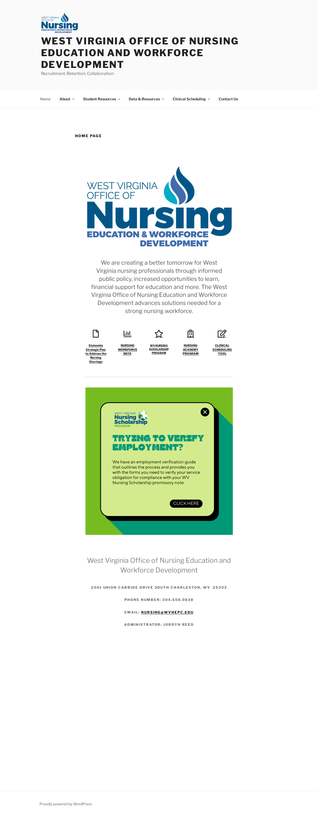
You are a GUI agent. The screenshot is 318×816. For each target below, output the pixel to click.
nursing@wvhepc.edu (167, 612)
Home (45, 99)
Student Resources (102, 99)
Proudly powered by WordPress (65, 804)
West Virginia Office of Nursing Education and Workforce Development (140, 52)
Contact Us (228, 99)
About (67, 99)
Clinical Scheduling (192, 99)
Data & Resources (147, 99)
